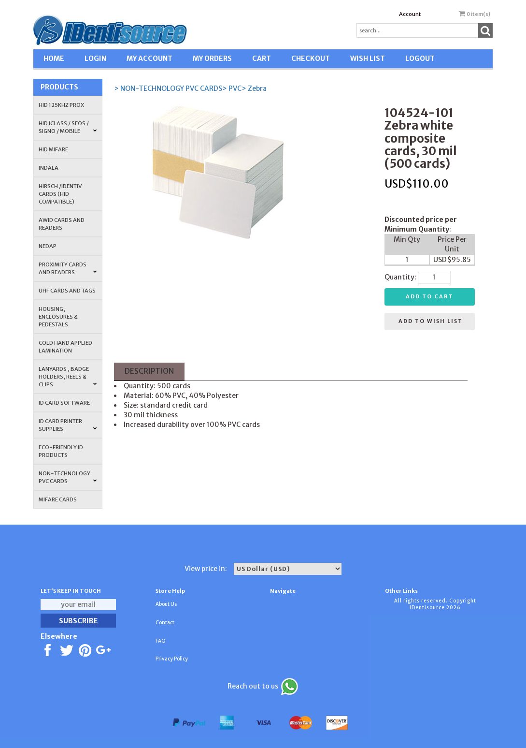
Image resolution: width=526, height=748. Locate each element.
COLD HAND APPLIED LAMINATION (65, 346)
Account (410, 14)
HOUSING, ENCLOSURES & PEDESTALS (58, 317)
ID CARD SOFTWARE (64, 402)
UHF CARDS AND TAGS (67, 290)
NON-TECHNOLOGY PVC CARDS (68, 477)
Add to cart (430, 296)
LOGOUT (420, 58)
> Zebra (254, 88)
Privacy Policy (172, 659)
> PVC (232, 88)
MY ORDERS (212, 58)
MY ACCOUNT (149, 58)
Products (59, 87)
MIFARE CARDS (58, 499)
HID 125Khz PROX (61, 105)
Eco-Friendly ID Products (61, 451)
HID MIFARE (53, 149)
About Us (166, 604)
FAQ (161, 641)
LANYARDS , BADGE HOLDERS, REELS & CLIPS (68, 377)
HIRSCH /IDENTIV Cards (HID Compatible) (60, 194)
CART (261, 58)
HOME (53, 58)
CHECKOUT (310, 58)
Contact (165, 622)
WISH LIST (367, 58)
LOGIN (95, 58)
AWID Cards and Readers (62, 224)
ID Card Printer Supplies (68, 425)
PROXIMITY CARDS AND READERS (68, 268)
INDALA (48, 167)
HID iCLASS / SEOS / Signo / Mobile (68, 127)
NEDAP (48, 246)
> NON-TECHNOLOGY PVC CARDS (168, 88)
